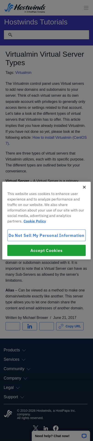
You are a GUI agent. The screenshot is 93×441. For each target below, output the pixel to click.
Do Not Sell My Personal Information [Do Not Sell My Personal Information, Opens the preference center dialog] (46, 235)
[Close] (84, 187)
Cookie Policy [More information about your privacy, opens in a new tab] (35, 221)
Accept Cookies (46, 250)
